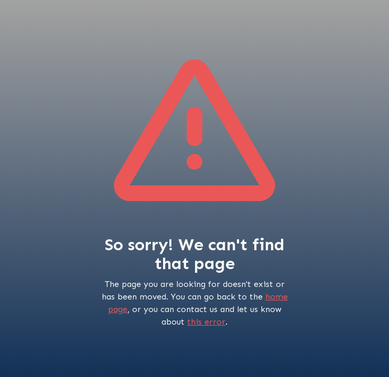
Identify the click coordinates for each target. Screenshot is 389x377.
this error (206, 322)
